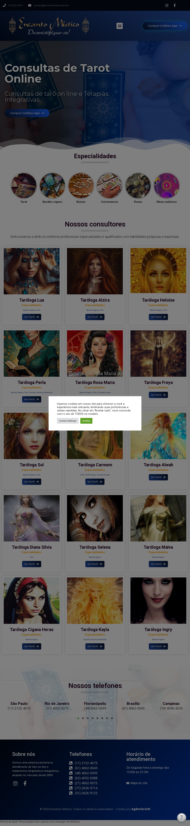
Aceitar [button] (86, 420)
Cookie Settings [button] (67, 420)
